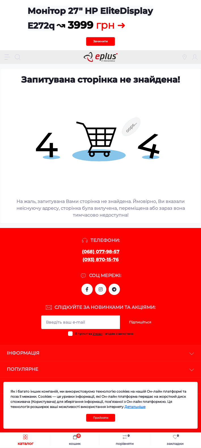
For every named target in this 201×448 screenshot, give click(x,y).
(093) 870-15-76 (100, 259)
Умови (97, 334)
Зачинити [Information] (100, 41)
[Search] (17, 57)
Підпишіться (140, 322)
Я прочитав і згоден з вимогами (104, 334)
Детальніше (134, 407)
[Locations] (184, 57)
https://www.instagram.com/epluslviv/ (101, 289)
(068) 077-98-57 (100, 251)
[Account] (195, 57)
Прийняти (100, 418)
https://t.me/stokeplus (114, 289)
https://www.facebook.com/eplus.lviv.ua (87, 289)
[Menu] (7, 57)
